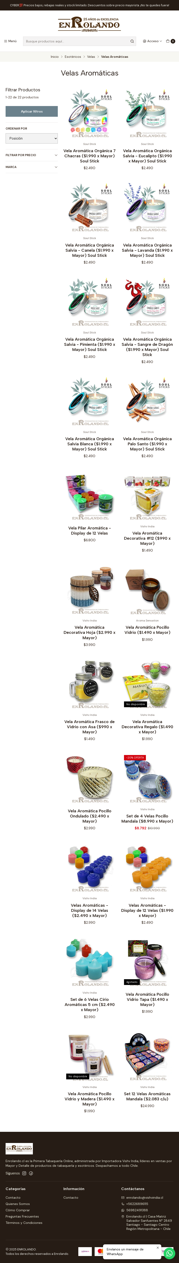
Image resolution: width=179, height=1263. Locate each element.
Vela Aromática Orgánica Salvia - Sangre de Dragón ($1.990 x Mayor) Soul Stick (147, 357)
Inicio (55, 56)
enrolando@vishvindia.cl (142, 1197)
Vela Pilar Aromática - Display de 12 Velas (89, 540)
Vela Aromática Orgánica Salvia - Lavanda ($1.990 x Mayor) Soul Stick (147, 260)
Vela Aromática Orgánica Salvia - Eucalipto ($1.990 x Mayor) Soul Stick (147, 155)
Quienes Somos (18, 1204)
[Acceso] (152, 41)
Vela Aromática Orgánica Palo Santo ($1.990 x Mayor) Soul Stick (147, 453)
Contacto (13, 1197)
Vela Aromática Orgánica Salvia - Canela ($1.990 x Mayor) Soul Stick (89, 260)
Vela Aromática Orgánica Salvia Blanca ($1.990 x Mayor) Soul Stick (89, 453)
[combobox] (79, 41)
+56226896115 (134, 1204)
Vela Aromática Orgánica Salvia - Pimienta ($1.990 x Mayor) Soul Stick (89, 354)
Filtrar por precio (32, 155)
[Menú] (10, 41)
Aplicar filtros (32, 111)
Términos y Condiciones (24, 1223)
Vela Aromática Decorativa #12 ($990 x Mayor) (147, 548)
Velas (91, 56)
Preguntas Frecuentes (22, 1216)
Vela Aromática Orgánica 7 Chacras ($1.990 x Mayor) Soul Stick (89, 155)
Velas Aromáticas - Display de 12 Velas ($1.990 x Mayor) (147, 920)
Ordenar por (16, 128)
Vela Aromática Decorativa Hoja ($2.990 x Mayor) (89, 642)
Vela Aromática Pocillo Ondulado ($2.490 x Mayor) (89, 825)
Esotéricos (73, 56)
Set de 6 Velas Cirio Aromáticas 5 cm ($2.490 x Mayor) (90, 1014)
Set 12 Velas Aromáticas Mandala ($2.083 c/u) (147, 1106)
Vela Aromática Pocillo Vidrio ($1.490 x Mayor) (147, 640)
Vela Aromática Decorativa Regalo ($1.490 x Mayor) (147, 736)
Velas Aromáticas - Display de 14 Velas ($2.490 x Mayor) (89, 920)
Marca (32, 167)
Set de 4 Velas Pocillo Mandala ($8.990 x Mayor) (147, 828)
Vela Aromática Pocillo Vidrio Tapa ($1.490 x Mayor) (147, 1009)
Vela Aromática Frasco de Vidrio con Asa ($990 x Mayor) (89, 736)
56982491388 (134, 1210)
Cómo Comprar (18, 1210)
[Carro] (170, 41)
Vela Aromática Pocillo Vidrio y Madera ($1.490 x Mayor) (89, 1108)
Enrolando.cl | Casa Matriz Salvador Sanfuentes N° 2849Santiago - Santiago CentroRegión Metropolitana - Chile (146, 1222)
